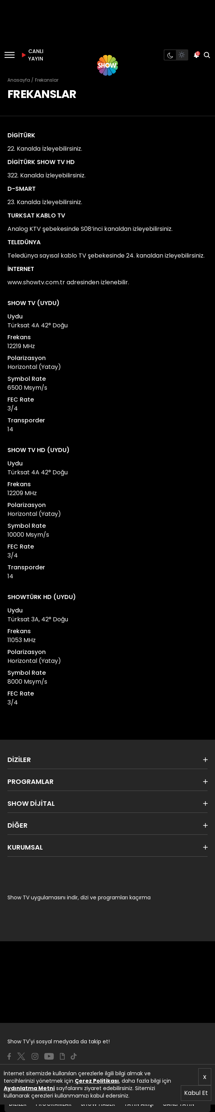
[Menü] (9, 55)
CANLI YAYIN (31, 55)
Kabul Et (196, 1093)
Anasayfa (18, 80)
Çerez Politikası (97, 1081)
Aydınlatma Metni (29, 1088)
